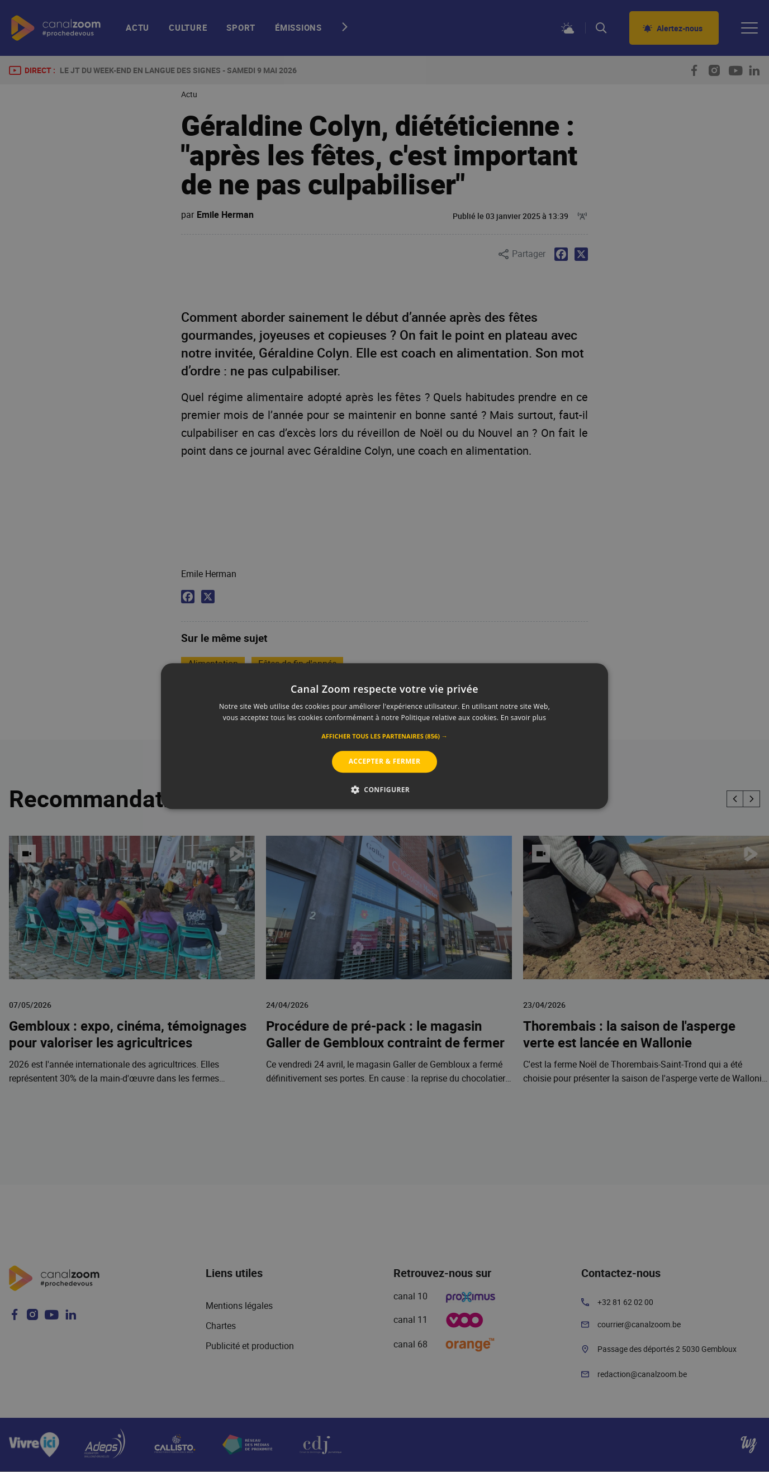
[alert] (384, 736)
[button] (384, 737)
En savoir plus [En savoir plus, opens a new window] (523, 717)
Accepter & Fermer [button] (385, 761)
